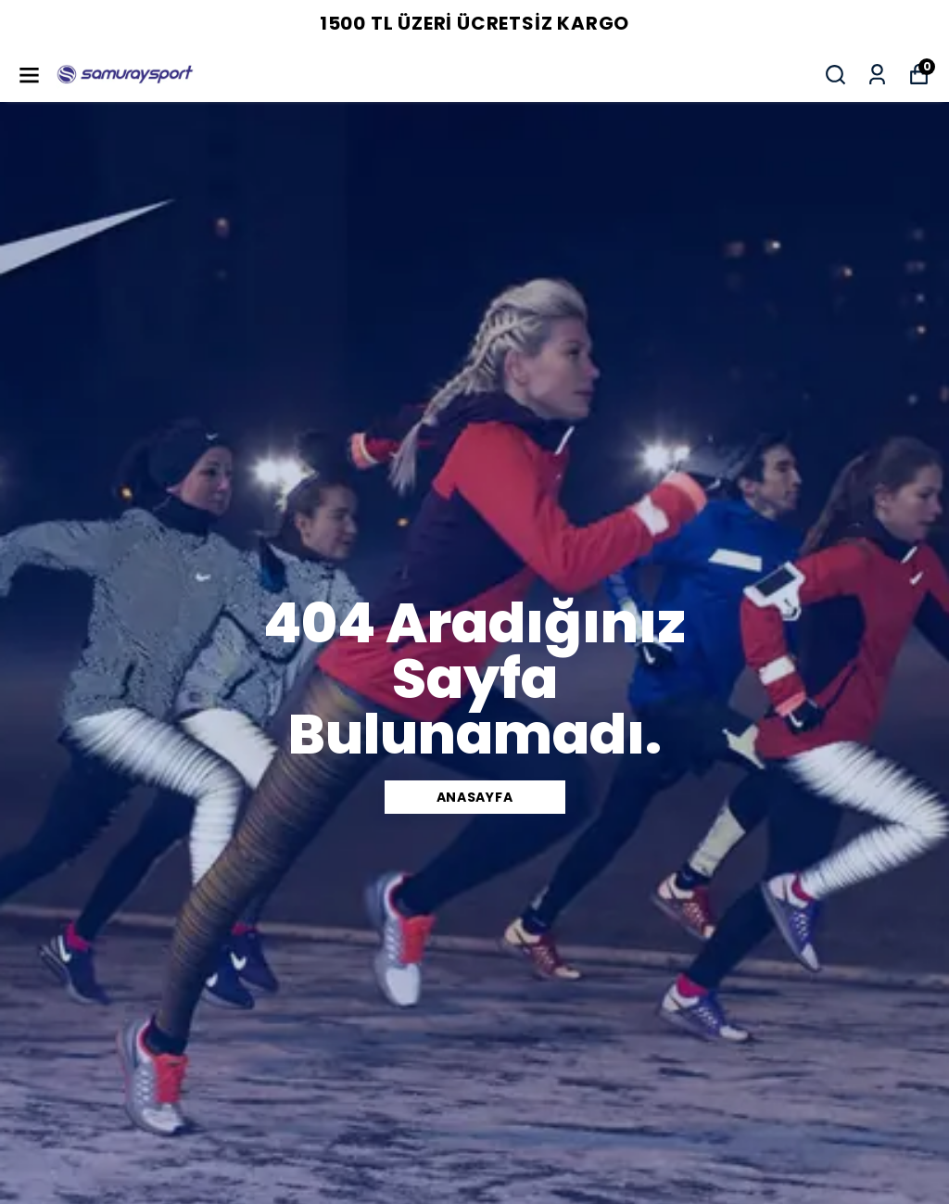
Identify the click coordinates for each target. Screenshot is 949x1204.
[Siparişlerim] (877, 74)
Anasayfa (475, 797)
